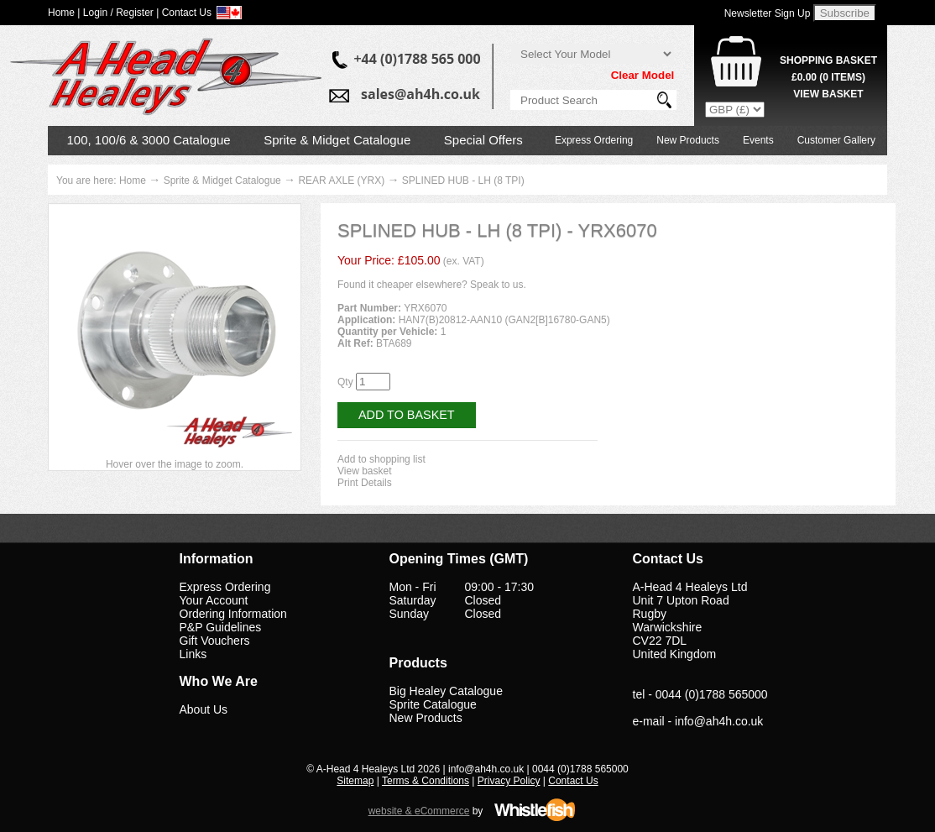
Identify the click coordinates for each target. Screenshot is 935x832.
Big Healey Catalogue (446, 691)
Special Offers (483, 140)
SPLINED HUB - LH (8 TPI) (463, 180)
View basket (364, 471)
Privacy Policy (509, 781)
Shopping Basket (828, 60)
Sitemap (355, 781)
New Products (687, 140)
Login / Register (118, 12)
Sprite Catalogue (433, 704)
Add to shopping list (381, 459)
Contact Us (573, 781)
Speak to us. (498, 284)
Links (193, 654)
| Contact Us (184, 12)
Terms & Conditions (425, 781)
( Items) (828, 77)
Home (132, 180)
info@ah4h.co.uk (719, 721)
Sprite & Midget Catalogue (337, 140)
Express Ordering (594, 140)
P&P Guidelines (221, 627)
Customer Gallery (836, 140)
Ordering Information (233, 613)
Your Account (214, 600)
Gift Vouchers (215, 640)
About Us (204, 709)
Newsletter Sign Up (767, 13)
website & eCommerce (419, 811)
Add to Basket (406, 414)
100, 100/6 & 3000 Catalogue (149, 140)
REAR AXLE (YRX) (341, 180)
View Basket (828, 94)
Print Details (364, 483)
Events (758, 140)
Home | (64, 12)
